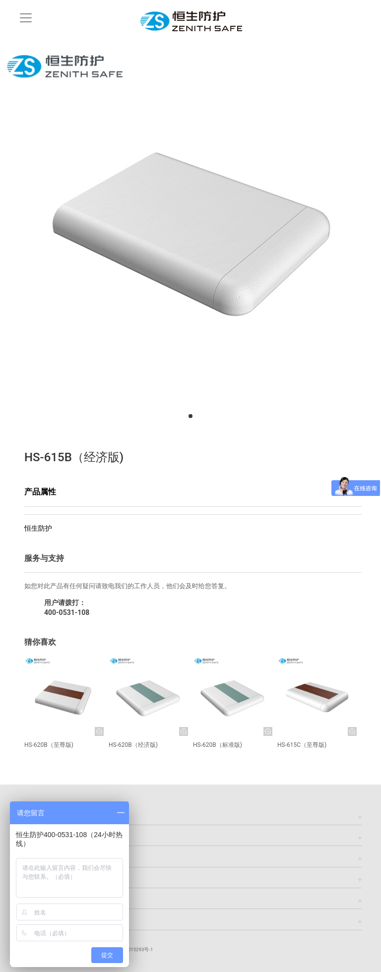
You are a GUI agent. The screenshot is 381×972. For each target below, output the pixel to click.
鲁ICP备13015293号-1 (129, 949)
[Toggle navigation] (26, 18)
